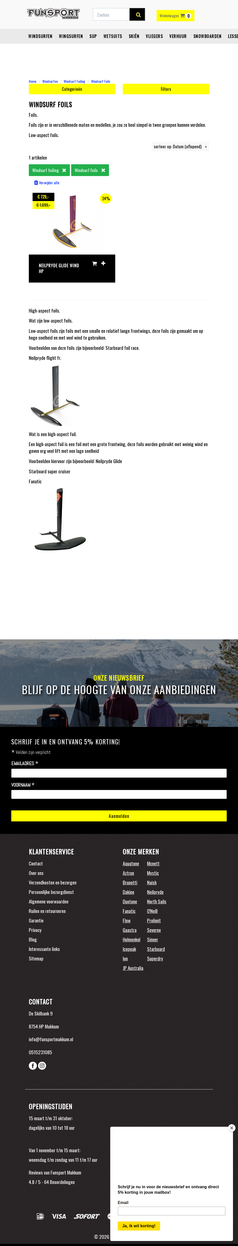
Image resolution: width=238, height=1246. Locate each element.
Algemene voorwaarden (48, 901)
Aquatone (131, 863)
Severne (154, 929)
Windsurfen (40, 49)
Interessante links (44, 948)
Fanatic (129, 910)
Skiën (134, 49)
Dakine (128, 891)
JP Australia (133, 967)
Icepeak (129, 948)
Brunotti (130, 882)
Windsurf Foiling (74, 81)
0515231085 (40, 1051)
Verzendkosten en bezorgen (52, 882)
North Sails (156, 901)
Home (32, 81)
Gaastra (130, 929)
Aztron (128, 872)
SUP (93, 49)
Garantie (36, 920)
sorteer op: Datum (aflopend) (180, 146)
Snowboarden (207, 49)
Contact (36, 863)
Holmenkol (131, 939)
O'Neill (152, 910)
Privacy (35, 929)
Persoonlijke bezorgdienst (51, 891)
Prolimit (154, 920)
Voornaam (23, 785)
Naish (152, 882)
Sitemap (36, 958)
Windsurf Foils (100, 81)
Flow (127, 920)
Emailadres (25, 763)
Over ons (36, 872)
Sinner (152, 939)
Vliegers (154, 49)
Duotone (130, 901)
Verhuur (178, 49)
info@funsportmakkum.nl (51, 1038)
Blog (33, 939)
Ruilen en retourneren (47, 910)
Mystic (153, 872)
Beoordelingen (62, 1181)
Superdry (155, 958)
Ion (125, 958)
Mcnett (153, 863)
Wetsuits (112, 49)
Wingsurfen (71, 49)
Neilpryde (155, 891)
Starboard (156, 948)
